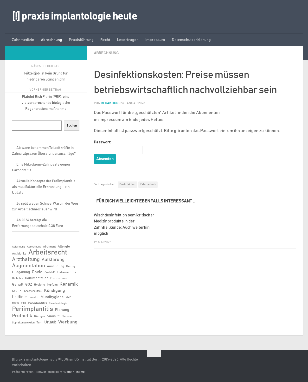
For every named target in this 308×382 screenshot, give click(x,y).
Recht (105, 40)
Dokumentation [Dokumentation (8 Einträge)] (36, 278)
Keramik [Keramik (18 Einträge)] (68, 284)
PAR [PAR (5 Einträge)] (23, 303)
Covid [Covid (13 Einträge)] (37, 272)
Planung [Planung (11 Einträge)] (62, 310)
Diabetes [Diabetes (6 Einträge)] (17, 278)
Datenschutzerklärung (191, 40)
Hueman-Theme (74, 372)
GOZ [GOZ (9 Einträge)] (28, 284)
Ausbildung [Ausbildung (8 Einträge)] (55, 266)
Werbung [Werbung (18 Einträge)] (67, 322)
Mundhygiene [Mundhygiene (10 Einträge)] (52, 297)
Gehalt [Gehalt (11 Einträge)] (17, 284)
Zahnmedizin (23, 40)
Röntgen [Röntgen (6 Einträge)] (39, 316)
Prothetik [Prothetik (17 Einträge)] (22, 315)
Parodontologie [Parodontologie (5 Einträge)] (58, 303)
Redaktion (110, 103)
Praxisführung (81, 40)
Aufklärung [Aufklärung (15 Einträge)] (53, 259)
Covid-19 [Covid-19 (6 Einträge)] (50, 272)
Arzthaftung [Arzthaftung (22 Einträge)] (26, 259)
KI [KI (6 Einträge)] (20, 290)
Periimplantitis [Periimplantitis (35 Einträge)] (32, 309)
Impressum (155, 40)
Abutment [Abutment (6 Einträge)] (49, 246)
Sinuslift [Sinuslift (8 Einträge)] (53, 316)
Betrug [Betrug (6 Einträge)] (70, 266)
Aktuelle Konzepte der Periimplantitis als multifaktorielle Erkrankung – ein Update (43, 186)
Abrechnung (51, 40)
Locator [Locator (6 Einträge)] (34, 297)
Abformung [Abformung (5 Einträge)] (18, 247)
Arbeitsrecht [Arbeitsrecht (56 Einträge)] (47, 252)
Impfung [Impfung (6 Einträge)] (52, 284)
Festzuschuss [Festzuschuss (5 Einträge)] (58, 278)
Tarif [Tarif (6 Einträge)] (39, 322)
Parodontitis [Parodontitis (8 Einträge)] (37, 303)
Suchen (72, 125)
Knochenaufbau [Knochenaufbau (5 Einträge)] (33, 291)
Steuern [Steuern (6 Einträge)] (67, 316)
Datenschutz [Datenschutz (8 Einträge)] (66, 272)
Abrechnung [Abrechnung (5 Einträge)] (34, 247)
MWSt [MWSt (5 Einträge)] (15, 303)
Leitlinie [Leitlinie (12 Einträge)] (19, 297)
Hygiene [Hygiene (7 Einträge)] (39, 284)
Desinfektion (127, 184)
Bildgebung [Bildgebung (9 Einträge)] (21, 272)
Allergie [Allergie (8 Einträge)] (64, 246)
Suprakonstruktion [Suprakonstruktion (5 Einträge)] (23, 323)
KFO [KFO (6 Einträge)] (15, 290)
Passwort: (118, 147)
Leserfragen (128, 40)
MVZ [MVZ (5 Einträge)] (68, 297)
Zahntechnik (148, 184)
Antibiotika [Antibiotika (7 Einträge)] (19, 253)
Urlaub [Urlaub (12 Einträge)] (50, 322)
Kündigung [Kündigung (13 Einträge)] (54, 290)
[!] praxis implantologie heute (74, 17)
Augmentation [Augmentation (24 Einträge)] (28, 265)
